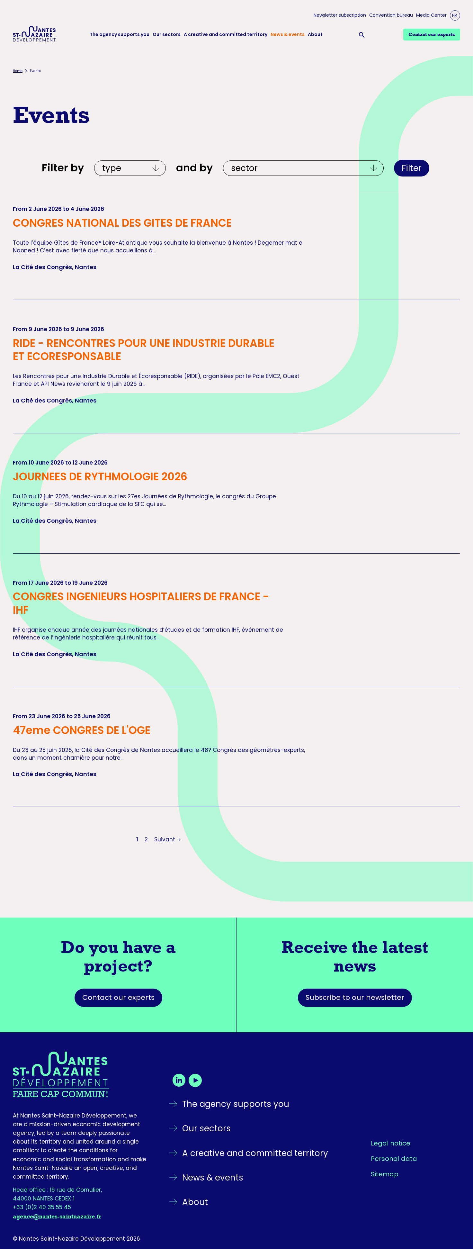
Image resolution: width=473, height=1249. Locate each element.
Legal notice (390, 1143)
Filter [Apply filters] (412, 168)
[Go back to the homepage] (80, 1074)
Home (17, 70)
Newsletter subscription (340, 15)
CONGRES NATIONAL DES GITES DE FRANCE (122, 223)
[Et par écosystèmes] (303, 168)
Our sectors (167, 35)
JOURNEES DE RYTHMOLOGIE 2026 (100, 476)
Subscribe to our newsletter (355, 997)
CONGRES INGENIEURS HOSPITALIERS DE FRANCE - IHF (141, 603)
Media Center (431, 15)
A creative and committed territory (225, 35)
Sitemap (384, 1174)
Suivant (168, 839)
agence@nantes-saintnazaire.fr (57, 1216)
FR (454, 15)
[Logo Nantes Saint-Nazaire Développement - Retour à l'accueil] (34, 35)
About (315, 35)
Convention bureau (391, 15)
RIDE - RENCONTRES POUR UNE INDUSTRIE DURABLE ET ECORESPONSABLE (143, 350)
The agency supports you (119, 35)
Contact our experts (118, 997)
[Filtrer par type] (130, 168)
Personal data (394, 1158)
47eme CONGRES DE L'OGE (81, 730)
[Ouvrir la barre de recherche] (363, 34)
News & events (288, 35)
